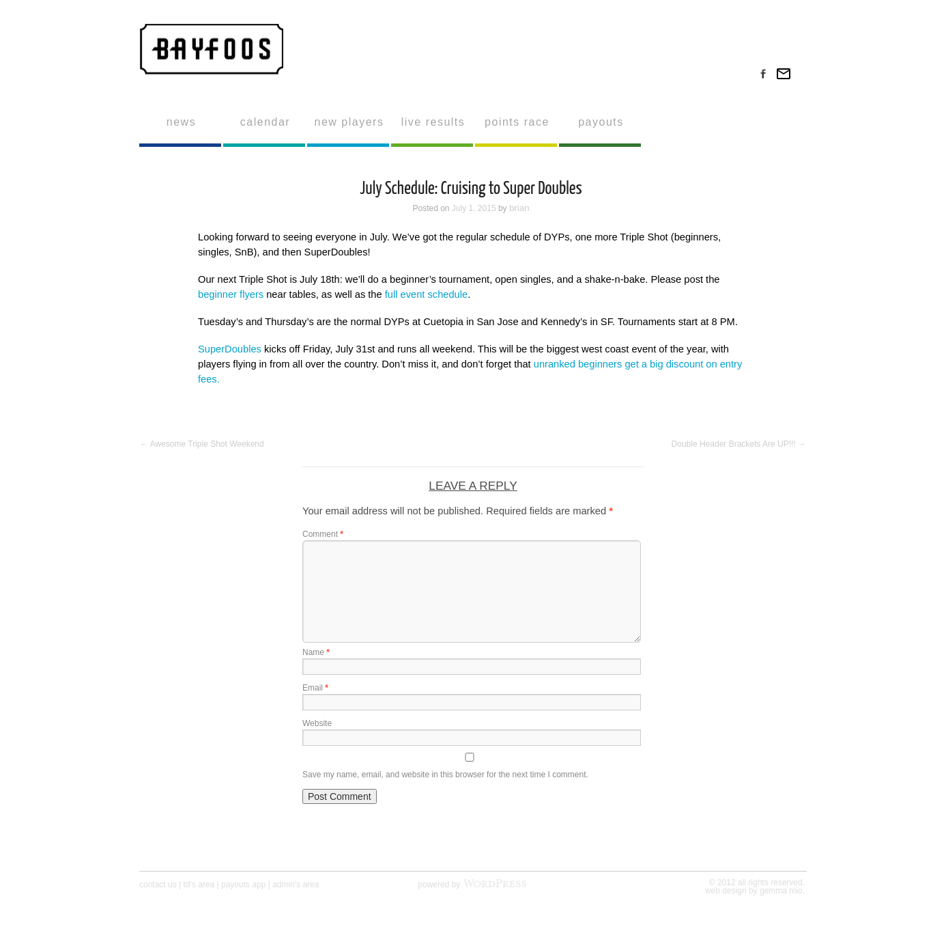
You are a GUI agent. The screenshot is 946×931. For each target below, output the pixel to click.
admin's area (295, 884)
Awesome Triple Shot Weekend (202, 444)
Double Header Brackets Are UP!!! (739, 444)
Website (317, 723)
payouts (601, 122)
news (181, 122)
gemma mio (781, 890)
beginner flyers (230, 294)
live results (433, 122)
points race (517, 122)
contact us (158, 884)
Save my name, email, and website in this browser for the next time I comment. (445, 774)
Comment (322, 534)
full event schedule (426, 294)
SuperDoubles (229, 349)
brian (519, 208)
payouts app (243, 884)
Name (316, 652)
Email (315, 688)
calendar (265, 122)
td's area (199, 884)
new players (349, 122)
